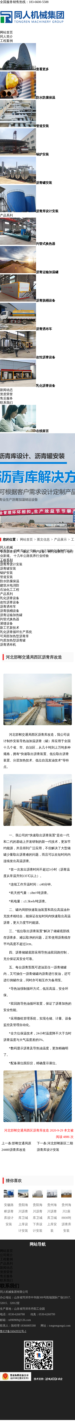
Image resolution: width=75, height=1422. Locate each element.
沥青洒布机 (8, 644)
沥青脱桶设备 (9, 610)
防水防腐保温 (9, 581)
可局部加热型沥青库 (14, 636)
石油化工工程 (9, 589)
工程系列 (6, 560)
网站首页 (6, 32)
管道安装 (6, 577)
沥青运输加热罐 (11, 615)
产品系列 (6, 215)
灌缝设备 (6, 623)
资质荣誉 (6, 394)
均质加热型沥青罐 (13, 640)
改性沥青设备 (9, 602)
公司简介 (6, 1255)
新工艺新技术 (9, 627)
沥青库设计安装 (11, 564)
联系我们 (6, 402)
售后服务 (6, 398)
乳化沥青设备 (9, 598)
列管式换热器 (9, 619)
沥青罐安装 (8, 568)
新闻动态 (6, 390)
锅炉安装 (6, 572)
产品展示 (60, 539)
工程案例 (6, 40)
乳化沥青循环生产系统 (16, 632)
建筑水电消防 (9, 585)
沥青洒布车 (8, 606)
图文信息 (43, 539)
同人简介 (6, 36)
